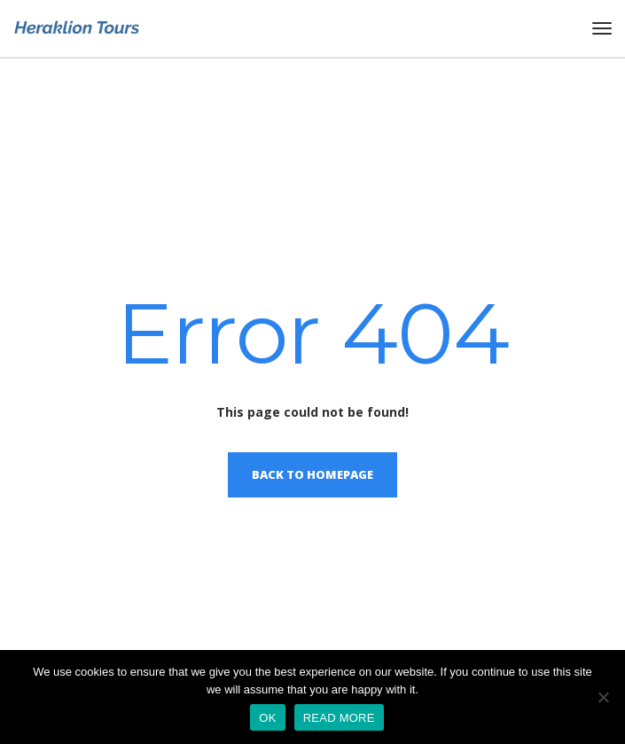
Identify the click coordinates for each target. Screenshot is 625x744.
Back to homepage (312, 474)
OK (267, 717)
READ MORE (339, 717)
